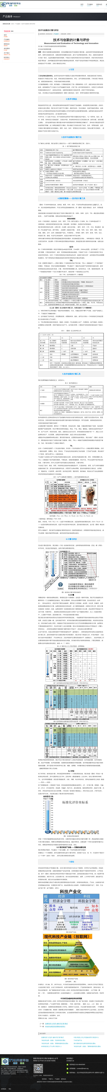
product (16, 17)
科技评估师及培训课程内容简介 (55, 1026)
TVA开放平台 (78, 1040)
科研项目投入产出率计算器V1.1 (51, 1046)
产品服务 (17, 24)
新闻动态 (63, 1079)
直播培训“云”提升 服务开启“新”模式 (56, 1023)
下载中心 (50, 1079)
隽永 (10, 1089)
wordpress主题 (67, 1081)
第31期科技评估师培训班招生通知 (84, 1043)
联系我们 (44, 1079)
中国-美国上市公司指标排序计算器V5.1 (86, 1037)
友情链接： (4, 1089)
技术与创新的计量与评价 (28, 24)
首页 (12, 24)
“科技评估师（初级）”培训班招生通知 (53, 1040)
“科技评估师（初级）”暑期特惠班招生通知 (54, 1043)
